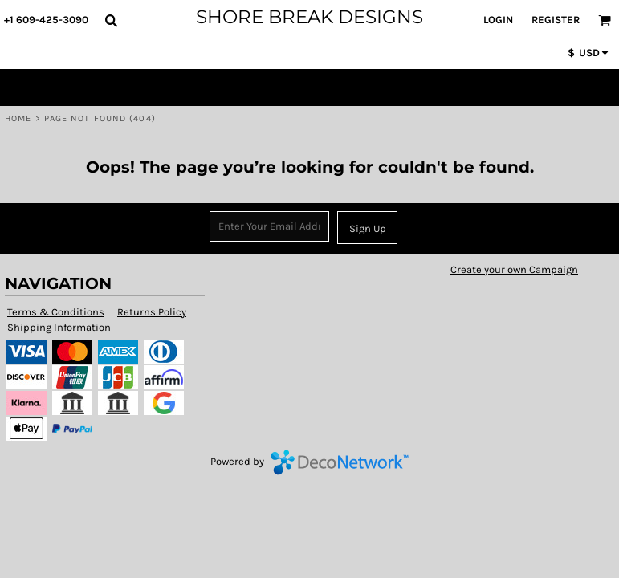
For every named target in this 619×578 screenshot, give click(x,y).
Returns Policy (151, 312)
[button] (110, 20)
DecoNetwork (340, 462)
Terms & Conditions (55, 312)
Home (18, 118)
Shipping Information (59, 327)
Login (498, 20)
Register (555, 20)
